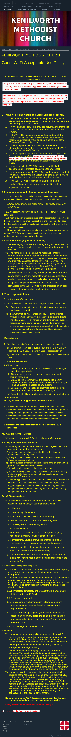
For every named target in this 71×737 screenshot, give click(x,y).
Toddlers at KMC (38, 3)
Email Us (26, 723)
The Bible (35, 48)
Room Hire (27, 3)
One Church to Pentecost (39, 8)
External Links (52, 48)
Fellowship (51, 3)
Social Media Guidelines (22, 48)
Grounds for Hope (9, 5)
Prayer (43, 48)
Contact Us (47, 5)
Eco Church (35, 5)
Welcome (5, 3)
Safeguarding (23, 5)
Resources (60, 5)
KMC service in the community (14, 8)
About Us (16, 3)
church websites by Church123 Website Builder (55, 734)
